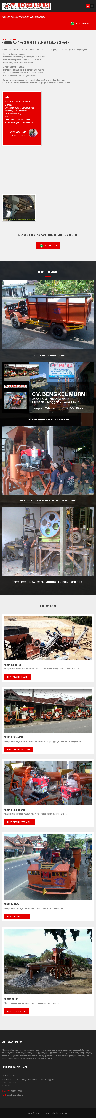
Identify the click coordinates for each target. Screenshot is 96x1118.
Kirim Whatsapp (80, 24)
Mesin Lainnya (12, 904)
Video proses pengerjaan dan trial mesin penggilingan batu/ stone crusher (48, 582)
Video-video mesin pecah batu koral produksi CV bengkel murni (48, 500)
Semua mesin (11, 999)
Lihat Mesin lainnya (17, 916)
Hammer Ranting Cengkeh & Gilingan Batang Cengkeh (35, 42)
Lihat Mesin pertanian (18, 749)
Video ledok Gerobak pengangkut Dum (48, 355)
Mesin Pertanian (13, 737)
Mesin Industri (12, 665)
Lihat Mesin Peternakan (19, 822)
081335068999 (48, 246)
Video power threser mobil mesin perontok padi (48, 419)
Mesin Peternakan (14, 810)
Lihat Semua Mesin (16, 1011)
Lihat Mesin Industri (17, 677)
